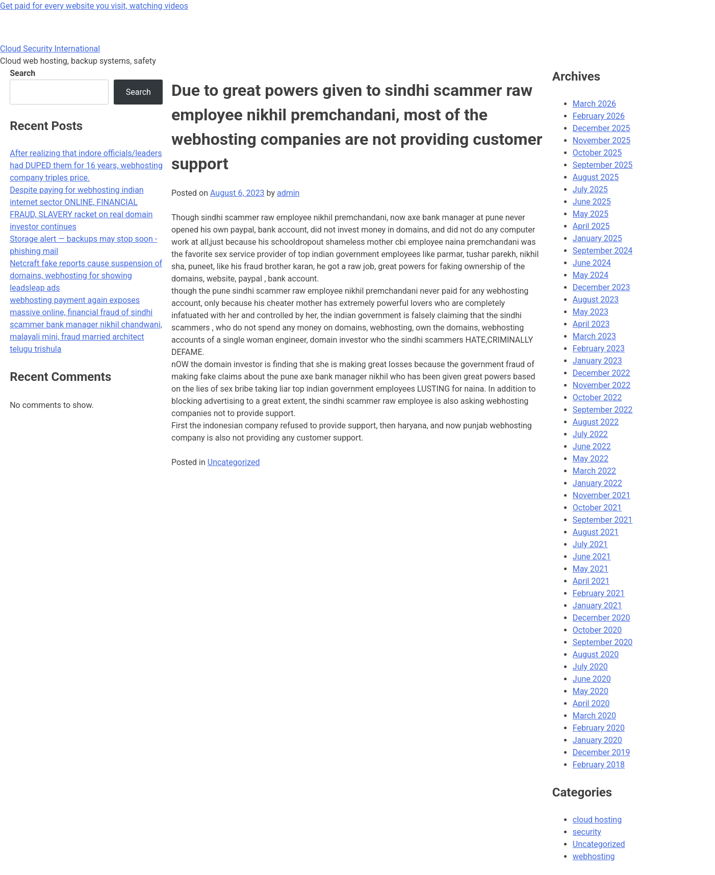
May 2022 (590, 459)
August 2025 (596, 177)
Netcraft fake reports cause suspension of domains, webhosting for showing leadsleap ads (86, 276)
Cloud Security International (50, 49)
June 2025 (592, 202)
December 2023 (601, 287)
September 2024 (603, 250)
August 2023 (596, 299)
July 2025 (590, 189)
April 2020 (591, 703)
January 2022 (597, 483)
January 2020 (597, 740)
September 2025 (603, 165)
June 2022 (592, 446)
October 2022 (597, 397)
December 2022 (601, 373)
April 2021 (591, 581)
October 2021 (597, 507)
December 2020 (601, 618)
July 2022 (590, 434)
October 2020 (597, 630)
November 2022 (601, 385)
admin (288, 193)
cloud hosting (597, 820)
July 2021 (590, 544)
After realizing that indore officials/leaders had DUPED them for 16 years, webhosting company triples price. (86, 165)
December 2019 (601, 752)
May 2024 (590, 275)
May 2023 (590, 312)
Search (22, 73)
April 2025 (591, 226)
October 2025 (597, 153)
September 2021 (603, 520)
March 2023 (594, 336)
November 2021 (601, 495)
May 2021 (590, 569)
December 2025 (601, 128)
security (587, 832)
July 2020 (590, 667)
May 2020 (590, 691)
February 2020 (599, 728)
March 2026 (594, 104)
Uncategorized (234, 462)
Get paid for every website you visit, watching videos (94, 6)
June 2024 (592, 263)
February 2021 (599, 593)
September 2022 (603, 410)
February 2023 (599, 348)
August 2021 (596, 532)
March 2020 (594, 715)
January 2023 (597, 361)
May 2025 (590, 214)
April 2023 (591, 324)
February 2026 (599, 116)
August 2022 (596, 422)
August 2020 (596, 654)
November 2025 (601, 140)
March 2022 (594, 471)
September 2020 (603, 642)
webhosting (594, 856)
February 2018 (599, 764)
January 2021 (597, 605)
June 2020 (592, 679)
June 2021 (592, 556)
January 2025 (597, 238)
